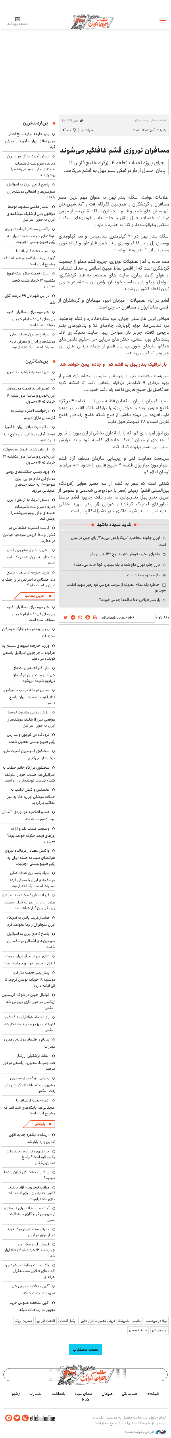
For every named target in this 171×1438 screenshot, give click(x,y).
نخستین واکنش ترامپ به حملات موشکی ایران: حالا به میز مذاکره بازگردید (31, 796)
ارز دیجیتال (159, 1330)
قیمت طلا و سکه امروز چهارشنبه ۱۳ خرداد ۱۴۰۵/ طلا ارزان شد (29, 1250)
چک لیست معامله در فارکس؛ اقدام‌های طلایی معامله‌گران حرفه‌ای (30, 1271)
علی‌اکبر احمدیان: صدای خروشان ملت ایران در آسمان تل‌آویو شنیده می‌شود (33, 674)
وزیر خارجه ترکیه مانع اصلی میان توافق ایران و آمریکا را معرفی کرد (30, 140)
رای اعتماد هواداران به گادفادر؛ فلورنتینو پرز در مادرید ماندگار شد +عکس (29, 1023)
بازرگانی (39, 1124)
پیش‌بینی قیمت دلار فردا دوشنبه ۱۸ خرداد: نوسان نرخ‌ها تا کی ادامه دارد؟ (30, 978)
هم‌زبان (107, 1393)
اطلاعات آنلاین (92, 21)
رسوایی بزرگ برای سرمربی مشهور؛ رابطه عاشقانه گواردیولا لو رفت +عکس (30, 1084)
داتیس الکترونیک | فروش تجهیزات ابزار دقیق (110, 1321)
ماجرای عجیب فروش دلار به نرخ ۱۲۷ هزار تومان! (124, 554)
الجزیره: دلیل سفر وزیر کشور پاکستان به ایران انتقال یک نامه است (31, 556)
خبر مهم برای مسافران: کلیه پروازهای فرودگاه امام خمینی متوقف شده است (31, 318)
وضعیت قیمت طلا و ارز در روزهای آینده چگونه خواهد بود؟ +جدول (31, 834)
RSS (85, 1399)
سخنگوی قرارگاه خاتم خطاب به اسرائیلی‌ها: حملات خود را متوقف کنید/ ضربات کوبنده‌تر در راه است (28, 774)
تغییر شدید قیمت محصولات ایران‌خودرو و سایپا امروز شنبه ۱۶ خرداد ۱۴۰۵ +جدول (31, 394)
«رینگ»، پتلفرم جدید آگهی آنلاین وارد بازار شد (32, 1138)
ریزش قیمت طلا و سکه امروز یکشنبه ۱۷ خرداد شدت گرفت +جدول (31, 279)
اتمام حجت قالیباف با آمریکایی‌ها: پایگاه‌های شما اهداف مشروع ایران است (29, 257)
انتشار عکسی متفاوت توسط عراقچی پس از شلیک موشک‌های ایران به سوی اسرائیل (31, 213)
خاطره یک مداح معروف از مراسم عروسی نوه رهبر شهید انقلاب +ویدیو (116, 587)
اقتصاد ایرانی (46, 1321)
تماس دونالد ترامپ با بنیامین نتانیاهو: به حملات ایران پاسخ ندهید (29, 696)
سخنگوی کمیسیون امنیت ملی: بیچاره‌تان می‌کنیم (29, 754)
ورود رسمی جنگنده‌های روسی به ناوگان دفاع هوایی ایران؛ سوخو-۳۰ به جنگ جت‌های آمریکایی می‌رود (30, 481)
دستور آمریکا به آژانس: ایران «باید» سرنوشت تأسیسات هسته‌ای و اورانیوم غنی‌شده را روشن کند (31, 165)
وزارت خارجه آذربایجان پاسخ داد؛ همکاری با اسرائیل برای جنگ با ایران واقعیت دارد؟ (28, 578)
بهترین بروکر (23, 1321)
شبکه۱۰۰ (153, 1393)
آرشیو (16, 1393)
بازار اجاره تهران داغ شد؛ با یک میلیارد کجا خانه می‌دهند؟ (117, 564)
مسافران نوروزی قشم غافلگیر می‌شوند (114, 150)
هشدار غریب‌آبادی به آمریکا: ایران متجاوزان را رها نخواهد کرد (31, 921)
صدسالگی (129, 1393)
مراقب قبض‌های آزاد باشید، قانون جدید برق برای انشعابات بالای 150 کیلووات (31, 1193)
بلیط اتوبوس (138, 1330)
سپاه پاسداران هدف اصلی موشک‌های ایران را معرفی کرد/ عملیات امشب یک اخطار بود (32, 340)
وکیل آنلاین (67, 1321)
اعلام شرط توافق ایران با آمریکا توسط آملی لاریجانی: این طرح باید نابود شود (29, 433)
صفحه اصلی (157, 120)
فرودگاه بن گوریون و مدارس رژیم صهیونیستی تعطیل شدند (31, 738)
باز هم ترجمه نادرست (143, 575)
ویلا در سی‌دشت (156, 1321)
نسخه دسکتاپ (85, 1349)
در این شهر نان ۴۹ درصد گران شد (29, 299)
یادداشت (59, 1393)
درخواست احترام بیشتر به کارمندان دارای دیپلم (33, 414)
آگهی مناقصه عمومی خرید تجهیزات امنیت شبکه (32, 1289)
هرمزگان (139, 120)
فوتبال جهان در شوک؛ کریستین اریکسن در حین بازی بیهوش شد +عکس (28, 1001)
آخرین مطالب (35, 596)
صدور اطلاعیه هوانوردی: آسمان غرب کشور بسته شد (28, 815)
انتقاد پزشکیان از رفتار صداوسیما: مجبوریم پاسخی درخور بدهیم (29, 1062)
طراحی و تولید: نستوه (145, 1432)
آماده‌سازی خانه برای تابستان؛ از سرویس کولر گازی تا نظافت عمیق (29, 1214)
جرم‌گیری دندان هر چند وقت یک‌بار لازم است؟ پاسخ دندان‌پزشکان (30, 1157)
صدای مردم (84, 1393)
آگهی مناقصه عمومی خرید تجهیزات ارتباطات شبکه (32, 1306)
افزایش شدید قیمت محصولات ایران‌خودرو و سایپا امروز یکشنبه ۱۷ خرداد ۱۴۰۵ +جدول (29, 455)
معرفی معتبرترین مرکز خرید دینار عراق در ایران (31, 1232)
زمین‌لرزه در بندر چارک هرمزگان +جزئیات (28, 632)
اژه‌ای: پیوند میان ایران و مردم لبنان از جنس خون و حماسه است (29, 959)
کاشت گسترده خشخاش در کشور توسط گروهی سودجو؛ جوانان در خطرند (29, 534)
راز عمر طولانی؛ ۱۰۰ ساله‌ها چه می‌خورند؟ (129, 600)
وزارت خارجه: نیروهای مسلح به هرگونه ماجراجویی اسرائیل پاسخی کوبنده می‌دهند (28, 652)
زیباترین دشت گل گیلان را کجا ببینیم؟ (29, 1175)
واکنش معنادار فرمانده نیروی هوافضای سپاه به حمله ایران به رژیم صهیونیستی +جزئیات (30, 235)
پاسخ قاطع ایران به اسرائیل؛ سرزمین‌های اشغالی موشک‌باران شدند (30, 190)
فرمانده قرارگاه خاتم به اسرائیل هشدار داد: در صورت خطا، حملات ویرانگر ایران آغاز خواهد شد (28, 901)
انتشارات (36, 1393)
